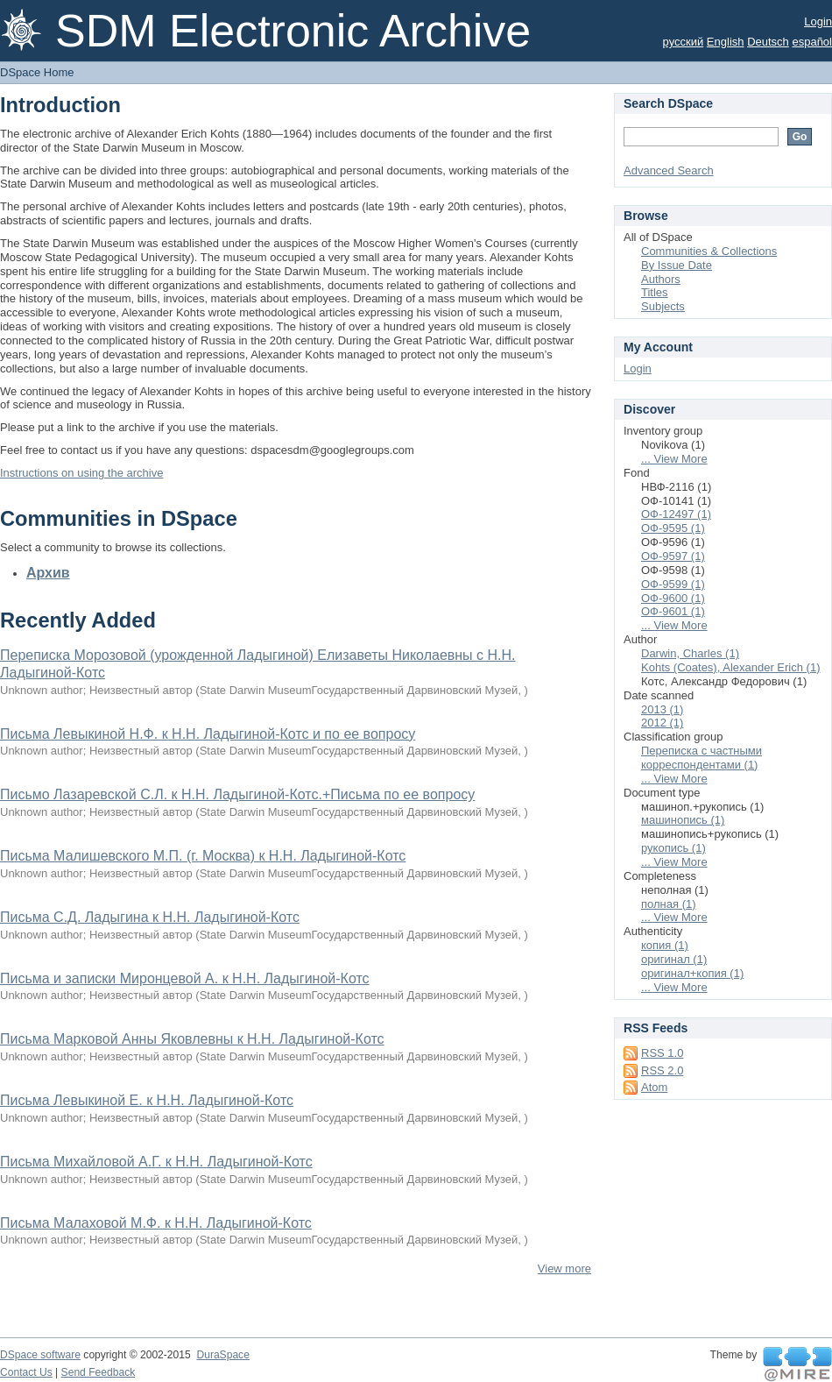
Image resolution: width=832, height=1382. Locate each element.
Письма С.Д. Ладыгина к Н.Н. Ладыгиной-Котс (150, 917)
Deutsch (768, 41)
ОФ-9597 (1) (673, 556)
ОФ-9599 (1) (673, 584)
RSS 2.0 (662, 1070)
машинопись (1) (682, 819)
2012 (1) (662, 722)
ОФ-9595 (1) (673, 528)
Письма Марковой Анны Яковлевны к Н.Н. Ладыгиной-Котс (192, 1038)
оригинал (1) (674, 959)
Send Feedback (98, 1372)
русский (683, 41)
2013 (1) (662, 709)
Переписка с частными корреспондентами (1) (701, 757)
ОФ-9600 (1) (673, 598)
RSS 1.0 (662, 1053)
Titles (654, 292)
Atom (654, 1087)
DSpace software (40, 1355)
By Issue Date (676, 265)
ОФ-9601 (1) (673, 611)
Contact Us (26, 1372)
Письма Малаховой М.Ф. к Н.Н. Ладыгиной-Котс (156, 1222)
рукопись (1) (673, 847)
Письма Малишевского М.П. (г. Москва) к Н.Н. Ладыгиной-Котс (202, 855)
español (812, 41)
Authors (660, 279)
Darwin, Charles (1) (690, 653)
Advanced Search (669, 170)
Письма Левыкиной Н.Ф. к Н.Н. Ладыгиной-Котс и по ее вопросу (207, 733)
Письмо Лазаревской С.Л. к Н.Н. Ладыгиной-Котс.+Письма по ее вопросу (237, 794)
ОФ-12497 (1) (676, 514)
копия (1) (664, 945)
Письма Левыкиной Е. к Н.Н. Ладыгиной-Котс (146, 1100)
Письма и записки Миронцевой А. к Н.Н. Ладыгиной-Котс (185, 978)
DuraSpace (222, 1355)
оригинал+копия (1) (692, 973)
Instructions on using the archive (81, 472)
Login (818, 21)
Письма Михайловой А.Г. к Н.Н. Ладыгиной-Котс (156, 1161)
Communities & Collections (709, 251)
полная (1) (668, 904)
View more (564, 1268)
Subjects (663, 306)
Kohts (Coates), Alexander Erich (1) (730, 667)
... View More (674, 458)
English (725, 41)
